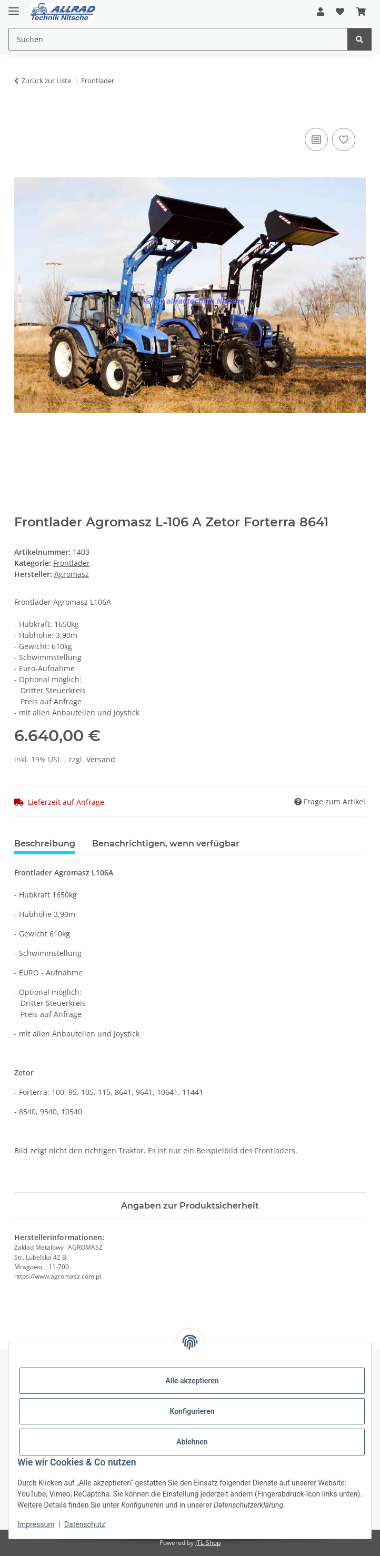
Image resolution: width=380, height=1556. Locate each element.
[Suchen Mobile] (178, 39)
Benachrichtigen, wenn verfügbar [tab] (165, 844)
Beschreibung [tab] (44, 844)
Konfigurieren (191, 1411)
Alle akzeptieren (191, 1381)
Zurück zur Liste (46, 80)
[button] (320, 11)
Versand (100, 759)
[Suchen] (359, 39)
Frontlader (71, 563)
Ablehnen (191, 1442)
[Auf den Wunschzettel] (343, 139)
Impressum (35, 1524)
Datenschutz (84, 1524)
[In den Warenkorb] (22, 113)
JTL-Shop (208, 1542)
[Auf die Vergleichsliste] (316, 139)
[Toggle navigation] (13, 6)
